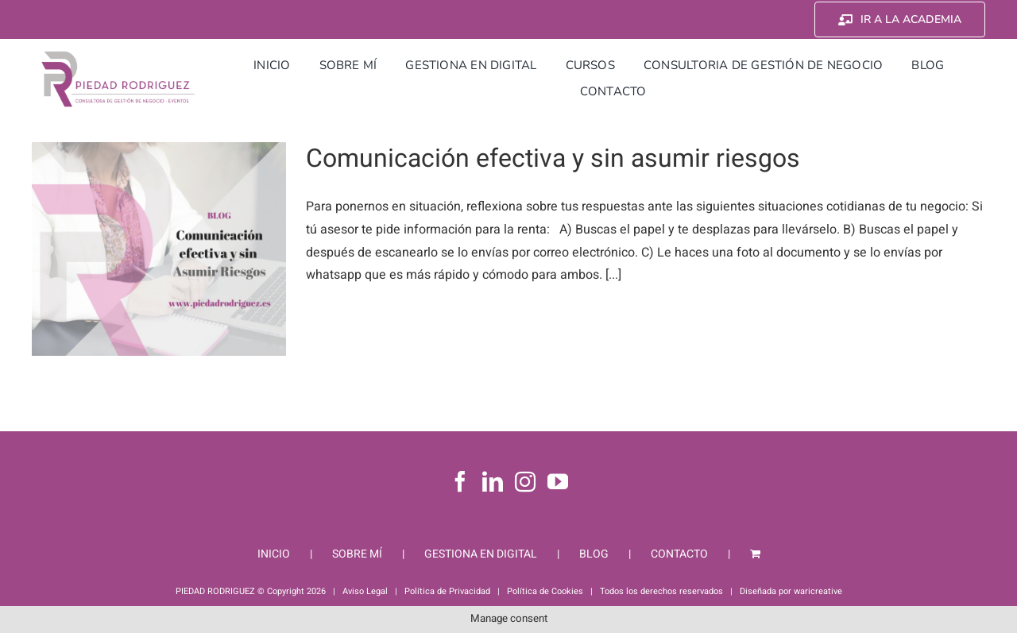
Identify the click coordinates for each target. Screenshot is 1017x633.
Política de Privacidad (447, 591)
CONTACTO (679, 554)
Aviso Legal (365, 591)
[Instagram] (525, 481)
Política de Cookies (545, 591)
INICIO (273, 554)
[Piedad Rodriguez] (118, 54)
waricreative (818, 591)
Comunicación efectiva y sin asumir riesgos (553, 158)
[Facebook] (460, 481)
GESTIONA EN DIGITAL (480, 554)
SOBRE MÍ (357, 554)
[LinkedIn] (492, 481)
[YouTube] (557, 481)
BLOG (594, 554)
